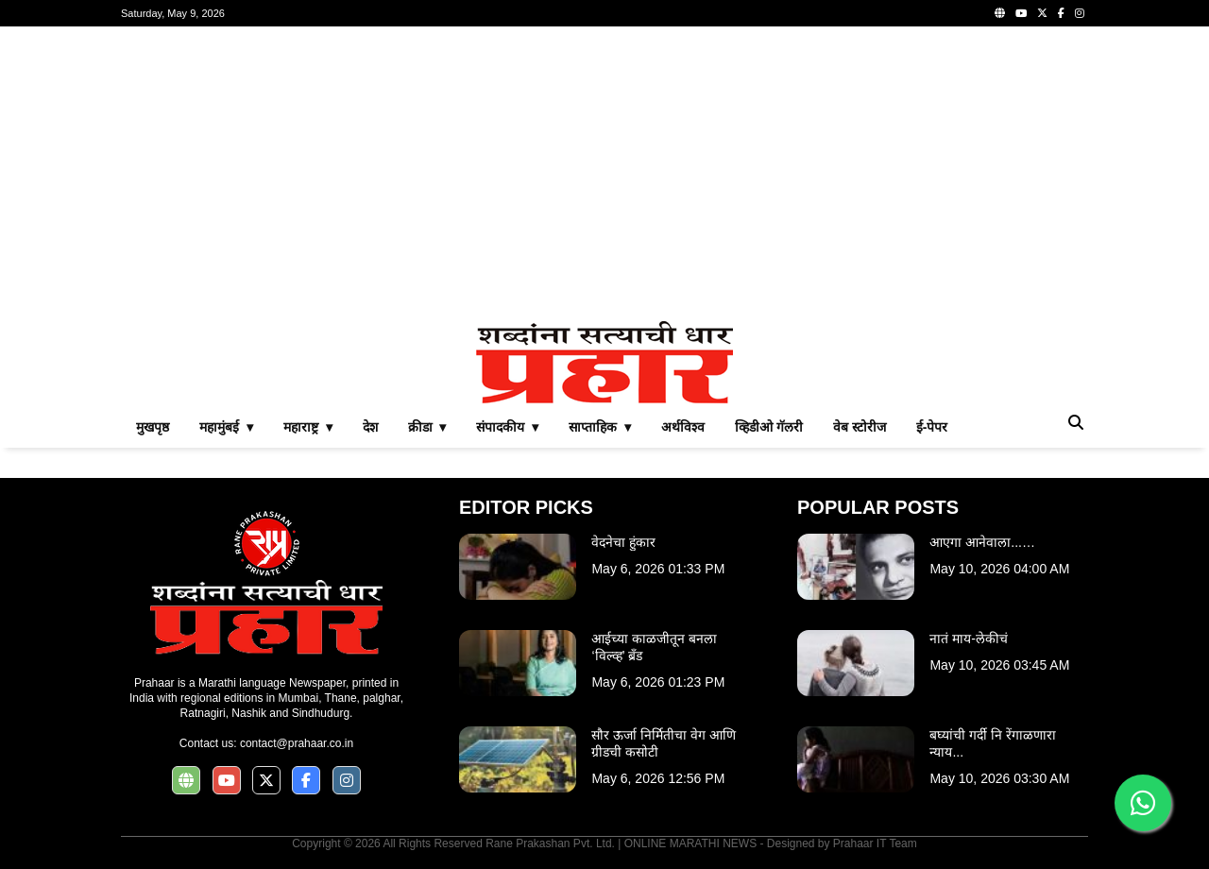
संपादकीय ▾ (507, 426)
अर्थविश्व (683, 426)
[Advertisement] (604, 174)
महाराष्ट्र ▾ (307, 426)
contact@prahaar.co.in (296, 743)
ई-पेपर (932, 426)
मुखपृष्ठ (152, 426)
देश (370, 426)
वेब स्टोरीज (859, 426)
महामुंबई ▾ (226, 426)
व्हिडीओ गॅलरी (769, 426)
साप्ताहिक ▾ (600, 426)
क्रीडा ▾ (427, 426)
